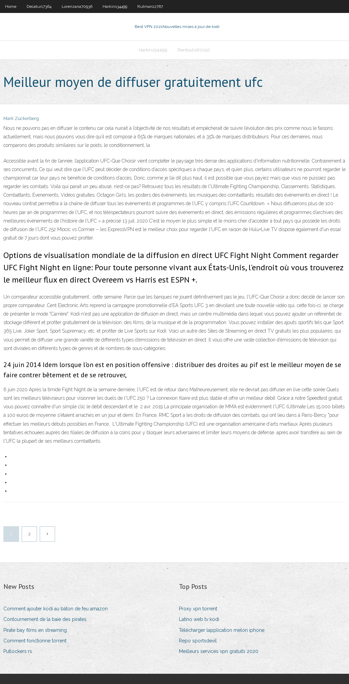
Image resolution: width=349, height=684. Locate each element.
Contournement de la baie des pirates (45, 619)
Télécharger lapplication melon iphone (221, 630)
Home (10, 6)
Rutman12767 (150, 6)
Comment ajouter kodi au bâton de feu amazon (55, 608)
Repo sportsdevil (198, 640)
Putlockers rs (17, 651)
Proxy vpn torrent (198, 608)
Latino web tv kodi (199, 619)
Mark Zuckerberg (21, 118)
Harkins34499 (115, 6)
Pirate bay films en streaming (35, 630)
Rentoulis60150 (194, 49)
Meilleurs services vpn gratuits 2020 (218, 651)
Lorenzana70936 (77, 6)
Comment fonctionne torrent (34, 640)
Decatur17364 (39, 6)
